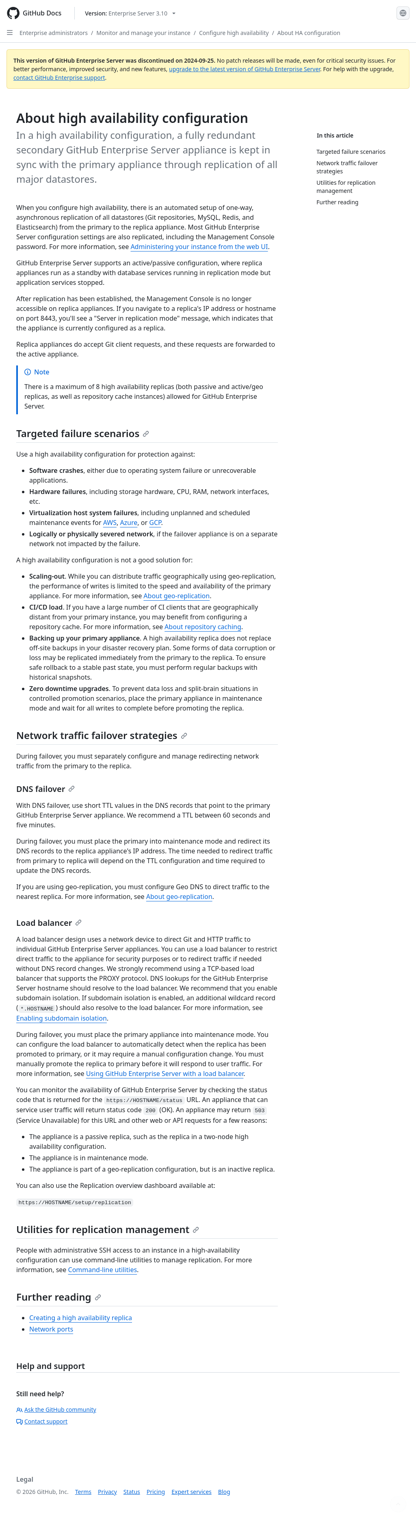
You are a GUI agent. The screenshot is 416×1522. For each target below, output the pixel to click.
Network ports (51, 1329)
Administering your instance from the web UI (199, 246)
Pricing (156, 1492)
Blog (224, 1492)
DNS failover (45, 788)
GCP (155, 522)
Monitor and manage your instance (143, 33)
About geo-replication (176, 595)
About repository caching (203, 626)
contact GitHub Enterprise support (59, 77)
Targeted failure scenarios (82, 433)
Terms (83, 1492)
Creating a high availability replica (80, 1317)
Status (132, 1492)
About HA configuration (308, 33)
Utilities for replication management (107, 1229)
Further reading (58, 1296)
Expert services (191, 1492)
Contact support (41, 1421)
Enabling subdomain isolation (61, 1018)
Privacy (107, 1492)
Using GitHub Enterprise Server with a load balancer (165, 1073)
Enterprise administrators (54, 33)
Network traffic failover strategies (101, 735)
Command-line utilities (102, 1269)
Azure (128, 522)
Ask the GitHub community (56, 1409)
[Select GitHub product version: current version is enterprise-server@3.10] (130, 13)
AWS (110, 522)
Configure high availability (234, 33)
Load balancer (49, 922)
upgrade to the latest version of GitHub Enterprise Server (244, 69)
